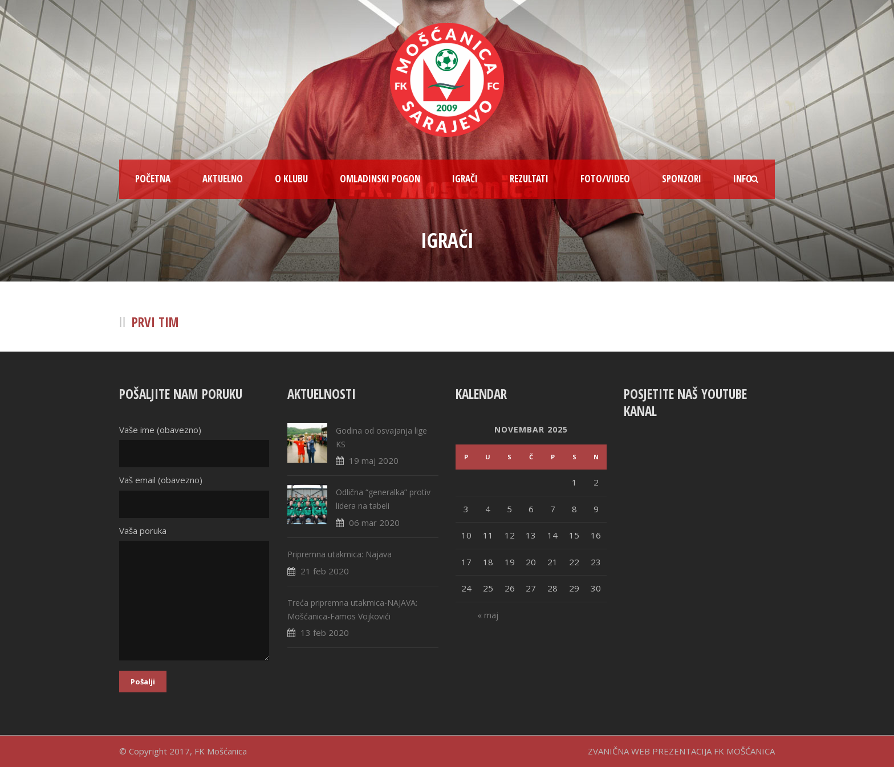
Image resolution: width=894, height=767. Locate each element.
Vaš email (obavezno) (194, 496)
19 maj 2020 (374, 460)
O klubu (291, 178)
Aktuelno (222, 178)
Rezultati (529, 178)
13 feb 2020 (324, 632)
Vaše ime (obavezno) (194, 446)
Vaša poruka (194, 595)
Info (742, 178)
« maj (487, 615)
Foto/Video (605, 178)
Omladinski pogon (380, 178)
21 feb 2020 (324, 571)
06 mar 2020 (374, 522)
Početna (152, 178)
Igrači (465, 178)
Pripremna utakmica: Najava (339, 554)
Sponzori (681, 178)
